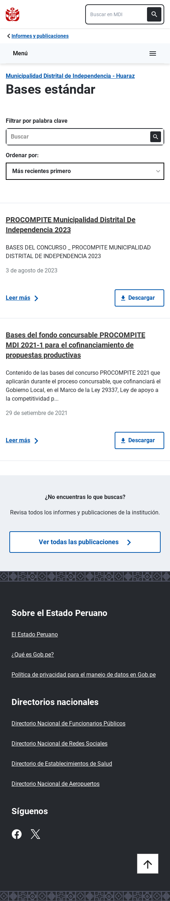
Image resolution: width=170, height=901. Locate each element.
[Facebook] (17, 834)
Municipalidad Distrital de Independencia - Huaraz (70, 76)
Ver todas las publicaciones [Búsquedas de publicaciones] (85, 542)
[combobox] (124, 14)
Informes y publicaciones (40, 36)
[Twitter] (35, 834)
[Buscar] (154, 14)
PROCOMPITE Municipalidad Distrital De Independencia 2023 (70, 224)
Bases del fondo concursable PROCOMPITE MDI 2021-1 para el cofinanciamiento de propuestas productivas (75, 345)
